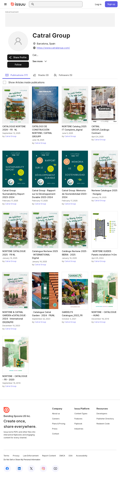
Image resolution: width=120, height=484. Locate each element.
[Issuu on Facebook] (7, 476)
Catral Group (10, 144)
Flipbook (78, 432)
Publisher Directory (105, 427)
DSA (70, 464)
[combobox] (58, 4)
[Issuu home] (18, 4)
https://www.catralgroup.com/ (53, 47)
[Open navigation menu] (5, 4)
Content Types (80, 422)
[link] (98, 4)
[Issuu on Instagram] (43, 476)
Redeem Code (103, 432)
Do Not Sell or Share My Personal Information (22, 468)
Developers (102, 422)
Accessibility (81, 464)
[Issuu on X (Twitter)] (31, 476)
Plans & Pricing (58, 432)
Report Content (49, 464)
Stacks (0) (41, 83)
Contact (55, 442)
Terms (6, 464)
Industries (78, 437)
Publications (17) (16, 83)
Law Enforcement (31, 464)
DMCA (62, 464)
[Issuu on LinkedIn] (19, 476)
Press (54, 437)
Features (78, 427)
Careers (55, 427)
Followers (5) (62, 83)
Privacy (16, 464)
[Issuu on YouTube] (55, 476)
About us (56, 422)
